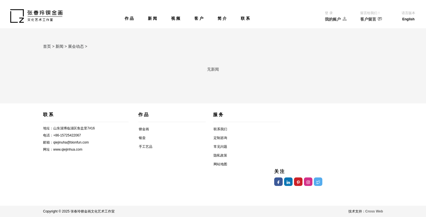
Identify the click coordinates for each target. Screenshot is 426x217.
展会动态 (76, 46)
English (408, 19)
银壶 (142, 138)
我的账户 (336, 19)
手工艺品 (145, 147)
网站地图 (220, 164)
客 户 (198, 18)
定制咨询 (220, 138)
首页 (47, 46)
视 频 (175, 18)
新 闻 (152, 18)
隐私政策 (220, 155)
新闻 (59, 46)
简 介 (222, 18)
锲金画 (144, 129)
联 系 (245, 18)
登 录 (329, 13)
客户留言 (371, 19)
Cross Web (374, 211)
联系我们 (220, 129)
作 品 (129, 18)
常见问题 (220, 147)
